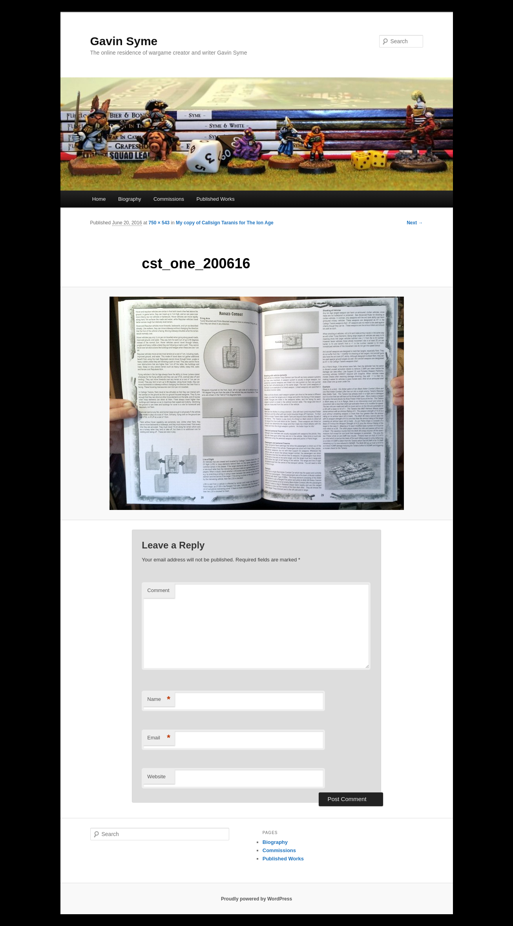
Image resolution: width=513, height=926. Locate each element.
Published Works (215, 199)
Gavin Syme (124, 41)
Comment (158, 590)
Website (156, 776)
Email (158, 738)
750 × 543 (159, 223)
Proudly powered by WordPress (256, 899)
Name (158, 699)
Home (99, 199)
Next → (415, 223)
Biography (129, 199)
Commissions (168, 199)
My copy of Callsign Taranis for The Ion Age (225, 223)
